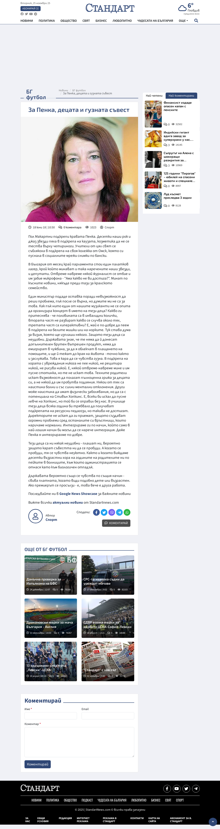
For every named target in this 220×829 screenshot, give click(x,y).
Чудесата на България (155, 21)
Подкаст (87, 804)
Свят (86, 21)
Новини (26, 21)
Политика (47, 21)
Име (28, 713)
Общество (69, 21)
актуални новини (68, 507)
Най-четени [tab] (154, 96)
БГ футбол (80, 90)
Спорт (51, 524)
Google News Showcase (78, 493)
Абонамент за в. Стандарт (181, 824)
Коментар (33, 728)
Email (85, 713)
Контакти (137, 823)
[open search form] (196, 21)
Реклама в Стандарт (109, 824)
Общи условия (43, 824)
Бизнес (101, 21)
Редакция (65, 823)
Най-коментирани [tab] (181, 96)
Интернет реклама (83, 824)
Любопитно (122, 21)
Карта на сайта (154, 824)
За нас (27, 824)
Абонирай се (30, 9)
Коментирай (116, 527)
